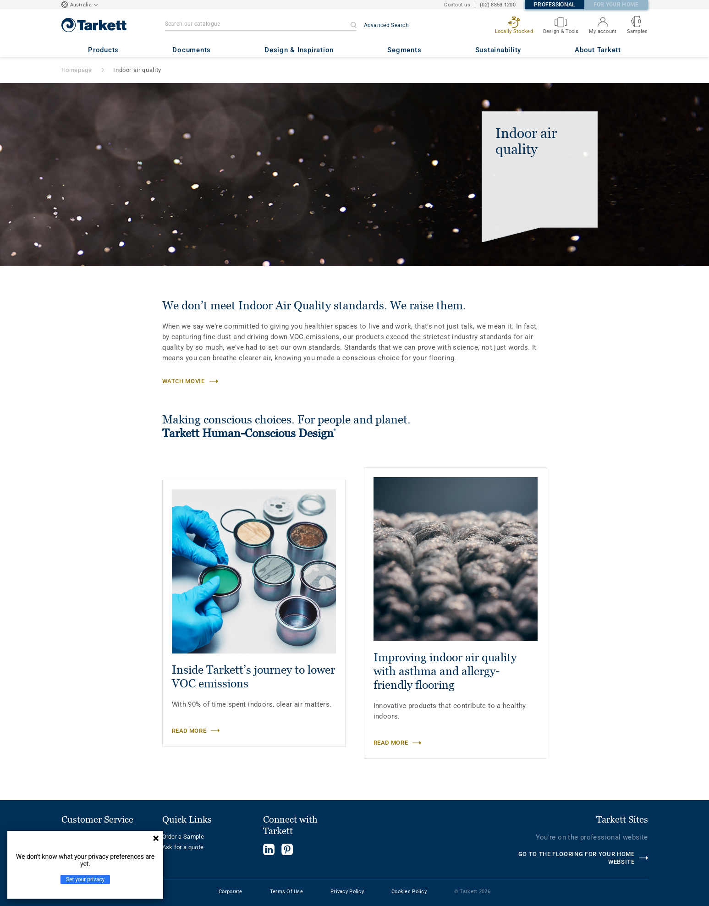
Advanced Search (386, 25)
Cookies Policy (409, 892)
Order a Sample (183, 836)
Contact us (457, 5)
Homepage (76, 69)
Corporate (230, 892)
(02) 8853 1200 (498, 5)
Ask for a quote (183, 847)
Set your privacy (85, 879)
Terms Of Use (286, 892)
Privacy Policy (347, 892)
